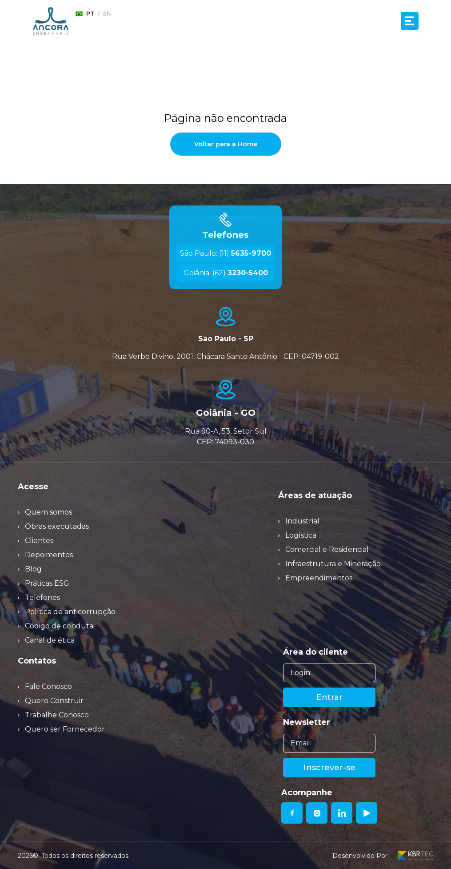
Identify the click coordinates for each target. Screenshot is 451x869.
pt (85, 13)
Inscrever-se (329, 767)
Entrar (329, 697)
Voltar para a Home (225, 144)
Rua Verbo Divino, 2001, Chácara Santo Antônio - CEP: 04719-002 (225, 356)
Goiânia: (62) (226, 273)
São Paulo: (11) (225, 253)
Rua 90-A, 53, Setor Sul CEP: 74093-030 (226, 436)
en (107, 13)
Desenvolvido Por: (382, 855)
